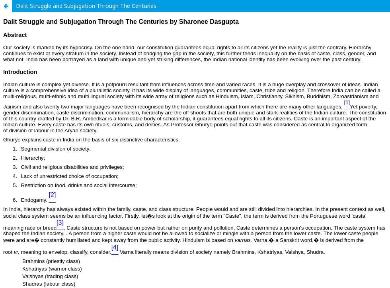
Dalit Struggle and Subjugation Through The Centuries (86, 6)
